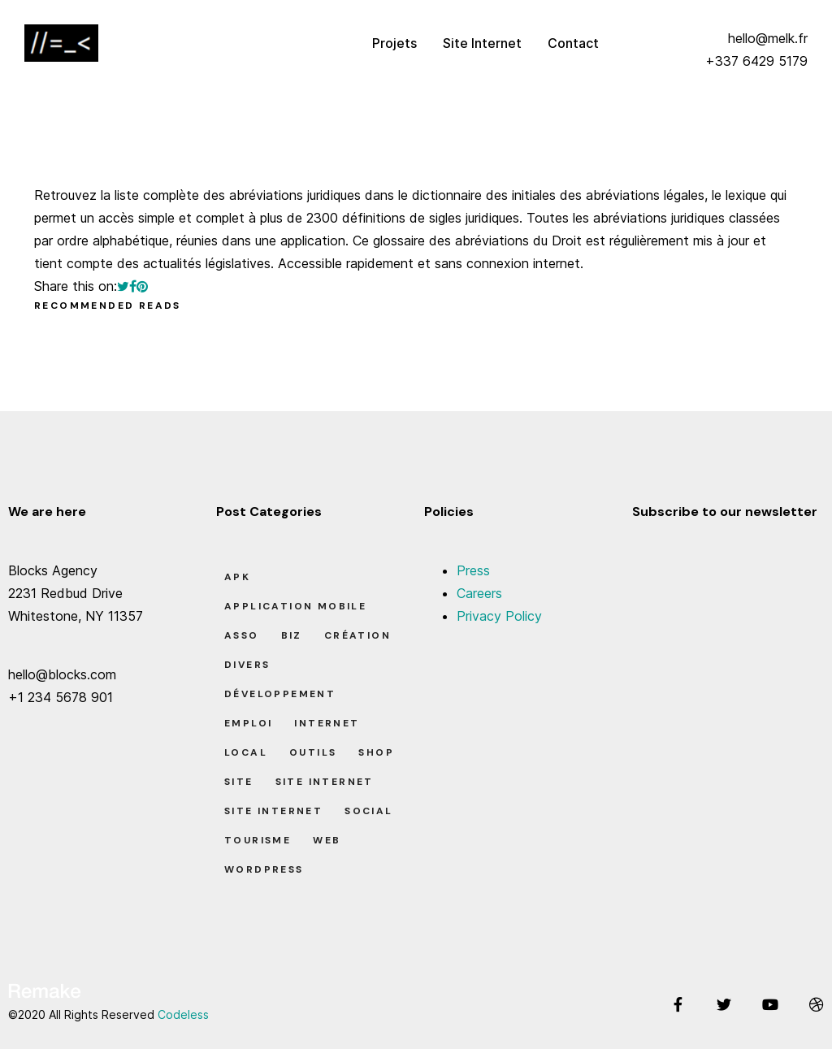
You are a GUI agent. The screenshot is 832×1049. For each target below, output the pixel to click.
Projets (394, 43)
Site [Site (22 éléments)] (239, 781)
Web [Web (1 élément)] (326, 840)
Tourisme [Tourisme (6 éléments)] (257, 840)
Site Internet (482, 43)
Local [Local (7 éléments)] (245, 752)
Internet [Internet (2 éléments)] (326, 723)
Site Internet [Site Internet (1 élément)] (324, 781)
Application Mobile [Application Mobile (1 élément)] (295, 606)
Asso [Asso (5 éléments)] (241, 635)
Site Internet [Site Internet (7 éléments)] (273, 810)
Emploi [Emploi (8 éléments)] (248, 723)
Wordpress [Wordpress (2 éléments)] (264, 869)
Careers (479, 593)
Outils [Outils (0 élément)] (312, 752)
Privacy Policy (499, 616)
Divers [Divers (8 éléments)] (247, 664)
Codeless (183, 1014)
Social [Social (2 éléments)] (368, 810)
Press (473, 570)
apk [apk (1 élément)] (237, 576)
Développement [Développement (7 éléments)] (280, 693)
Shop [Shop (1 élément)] (376, 752)
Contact (573, 43)
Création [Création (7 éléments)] (357, 635)
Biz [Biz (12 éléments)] (291, 635)
